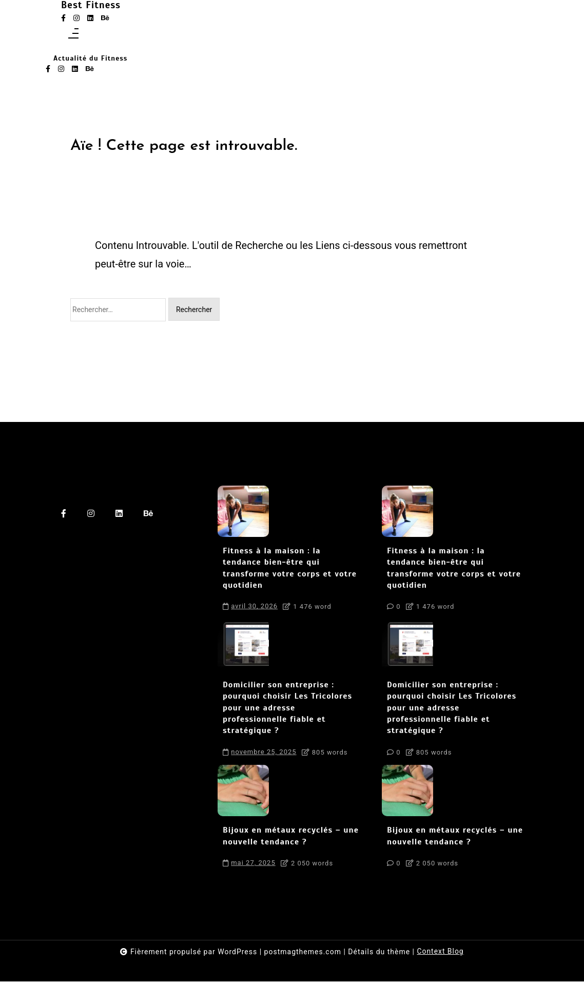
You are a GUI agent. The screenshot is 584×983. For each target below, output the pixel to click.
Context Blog (440, 953)
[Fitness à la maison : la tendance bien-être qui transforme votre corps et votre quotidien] (243, 512)
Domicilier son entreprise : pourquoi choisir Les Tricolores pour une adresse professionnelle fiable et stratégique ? (287, 709)
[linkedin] (90, 18)
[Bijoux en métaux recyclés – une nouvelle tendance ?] (243, 792)
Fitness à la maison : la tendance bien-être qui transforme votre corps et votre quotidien (290, 569)
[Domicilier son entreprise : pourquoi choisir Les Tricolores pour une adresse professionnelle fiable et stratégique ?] (243, 646)
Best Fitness (101, 6)
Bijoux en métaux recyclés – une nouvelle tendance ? (291, 837)
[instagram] (76, 18)
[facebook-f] (63, 18)
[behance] (105, 18)
